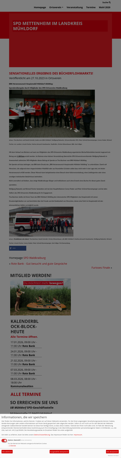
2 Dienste (12, 446)
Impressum (78, 435)
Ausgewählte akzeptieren (59, 452)
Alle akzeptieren (112, 452)
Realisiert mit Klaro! (113, 455)
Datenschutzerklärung (42, 435)
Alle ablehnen (7, 452)
